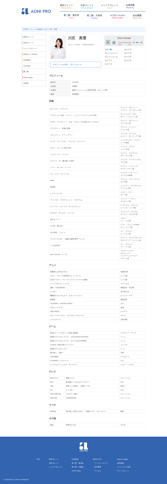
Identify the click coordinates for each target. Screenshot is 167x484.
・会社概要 (97, 467)
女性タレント (54, 463)
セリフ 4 (128, 53)
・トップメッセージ (100, 463)
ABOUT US (97, 459)
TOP (38, 459)
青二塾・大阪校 (78, 467)
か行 (45, 29)
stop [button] (114, 42)
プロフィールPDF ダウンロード (67, 64)
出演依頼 (75, 459)
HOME (25, 29)
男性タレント (54, 459)
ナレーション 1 (111, 53)
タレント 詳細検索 (36, 29)
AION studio (76, 471)
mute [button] (134, 42)
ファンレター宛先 (124, 467)
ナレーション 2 (111, 57)
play (107, 41)
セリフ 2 (108, 64)
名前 (107, 49)
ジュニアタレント (55, 467)
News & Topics (122, 459)
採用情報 (120, 463)
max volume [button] (141, 42)
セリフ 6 (128, 60)
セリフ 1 (108, 60)
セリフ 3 (128, 49)
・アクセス (97, 471)
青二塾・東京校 (78, 463)
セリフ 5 (128, 57)
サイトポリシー (123, 471)
